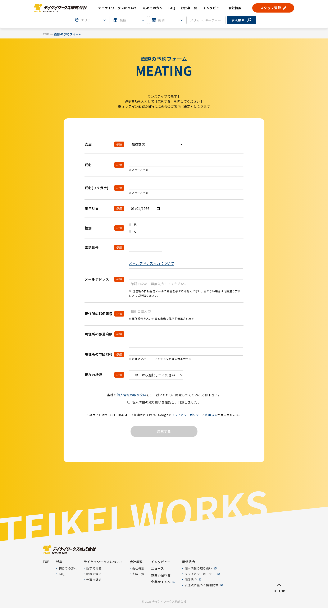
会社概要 (138, 568)
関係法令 (191, 579)
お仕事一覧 (189, 8)
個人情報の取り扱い (131, 395)
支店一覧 (138, 574)
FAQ (171, 8)
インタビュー (213, 8)
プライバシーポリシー (187, 415)
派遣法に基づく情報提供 (201, 585)
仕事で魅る (93, 579)
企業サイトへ (161, 582)
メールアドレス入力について (151, 263)
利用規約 (211, 415)
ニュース (157, 568)
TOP (46, 34)
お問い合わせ (161, 575)
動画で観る (93, 574)
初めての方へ (153, 8)
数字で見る (93, 568)
